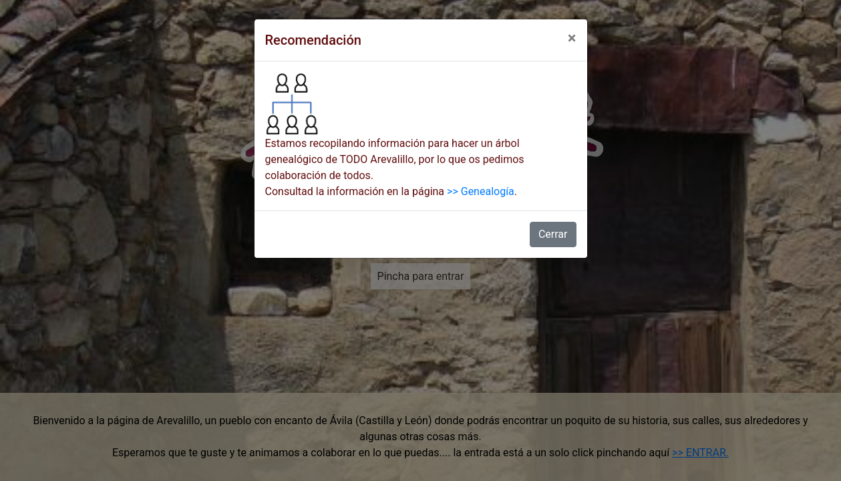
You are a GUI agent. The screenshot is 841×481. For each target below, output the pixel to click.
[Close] (572, 38)
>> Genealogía (480, 191)
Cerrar (553, 234)
